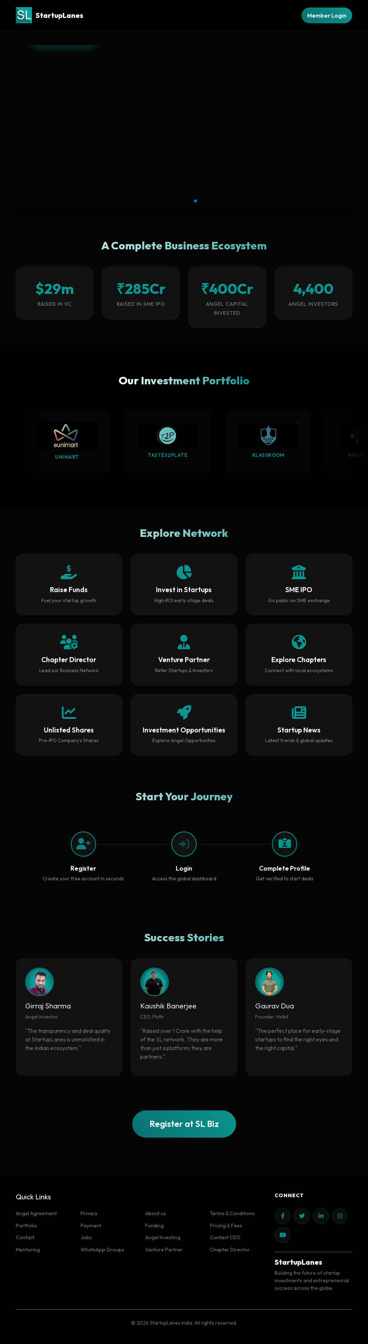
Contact (25, 1237)
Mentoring (28, 1249)
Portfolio (26, 1225)
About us (155, 1213)
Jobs (86, 1237)
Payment (90, 1225)
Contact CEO (225, 1237)
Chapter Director (230, 1249)
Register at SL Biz (184, 1124)
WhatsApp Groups (102, 1249)
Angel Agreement (36, 1213)
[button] (172, 201)
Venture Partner (164, 1249)
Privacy (88, 1213)
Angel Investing (162, 1237)
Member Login (326, 15)
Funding (154, 1225)
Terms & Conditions (232, 1213)
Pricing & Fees (226, 1225)
